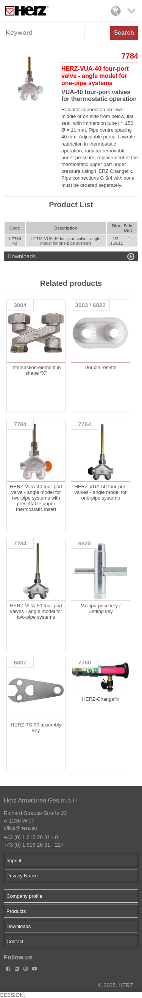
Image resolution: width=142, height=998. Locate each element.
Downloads (18, 926)
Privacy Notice (22, 875)
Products (16, 911)
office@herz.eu (20, 828)
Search (124, 32)
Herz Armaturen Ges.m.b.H (40, 800)
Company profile (24, 896)
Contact (14, 941)
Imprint (14, 860)
